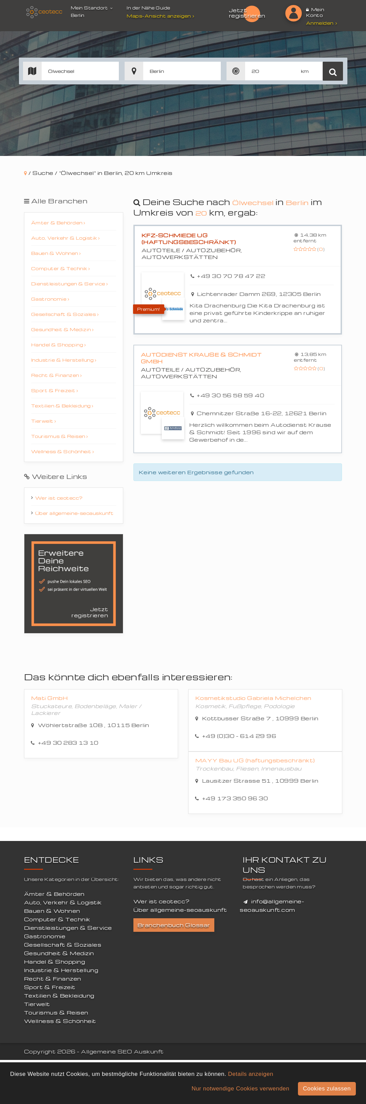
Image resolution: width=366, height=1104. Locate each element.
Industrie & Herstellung (63, 360)
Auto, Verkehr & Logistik (65, 238)
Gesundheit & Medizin (62, 329)
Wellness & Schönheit (62, 451)
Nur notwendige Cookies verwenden (240, 1088)
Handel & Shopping (58, 344)
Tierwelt (43, 421)
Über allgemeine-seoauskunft (74, 513)
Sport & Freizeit (54, 390)
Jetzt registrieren (247, 13)
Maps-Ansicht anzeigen (161, 16)
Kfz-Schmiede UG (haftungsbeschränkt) (189, 238)
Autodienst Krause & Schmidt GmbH (201, 358)
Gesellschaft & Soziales (65, 314)
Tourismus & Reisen (59, 436)
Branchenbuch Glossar (173, 925)
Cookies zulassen (327, 1088)
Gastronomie (50, 299)
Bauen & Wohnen (56, 253)
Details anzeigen (250, 1074)
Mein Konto (315, 12)
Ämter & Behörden (58, 222)
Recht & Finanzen (56, 375)
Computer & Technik (60, 268)
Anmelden (321, 23)
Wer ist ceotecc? (59, 498)
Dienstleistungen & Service (69, 283)
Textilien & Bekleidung (62, 405)
